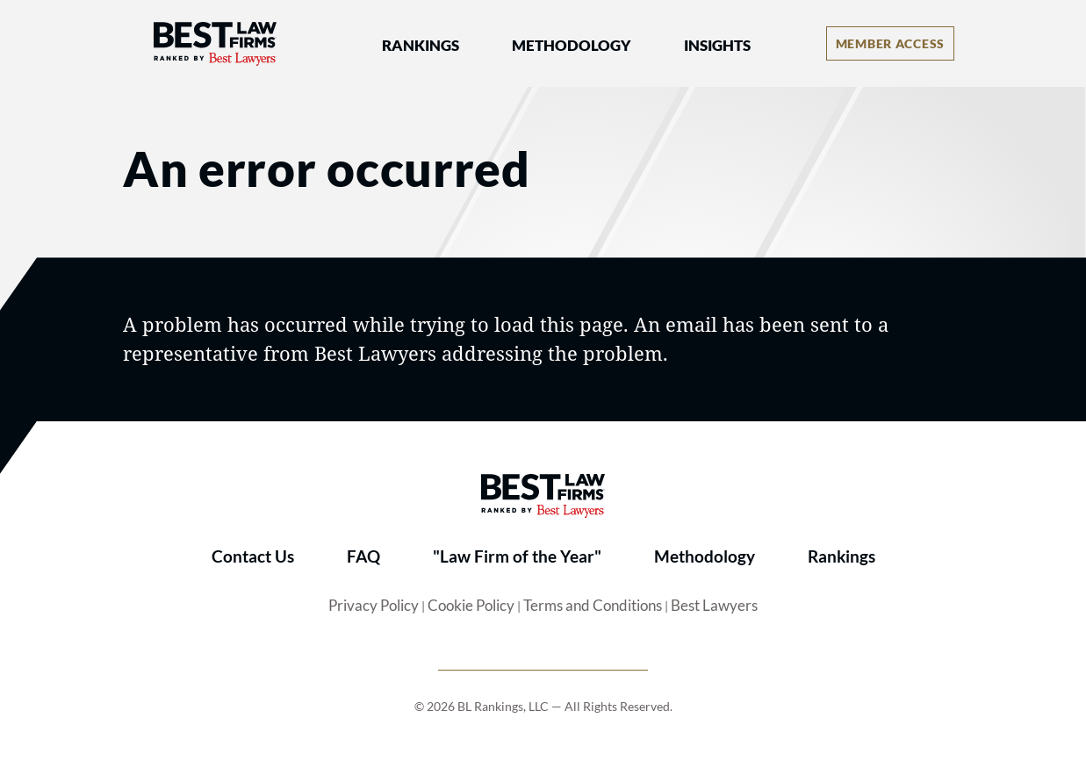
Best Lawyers (714, 605)
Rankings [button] (420, 45)
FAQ (363, 556)
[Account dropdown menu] (890, 43)
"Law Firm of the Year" (517, 556)
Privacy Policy (373, 605)
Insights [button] (717, 45)
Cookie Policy (471, 605)
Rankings (841, 556)
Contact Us (253, 556)
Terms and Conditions (592, 605)
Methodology (704, 556)
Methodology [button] (571, 45)
